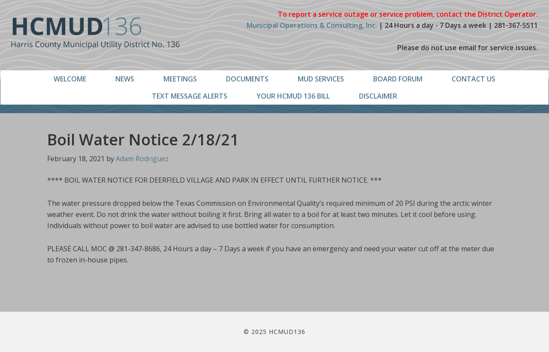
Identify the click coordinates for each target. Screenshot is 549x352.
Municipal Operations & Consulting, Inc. (312, 25)
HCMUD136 (95, 33)
